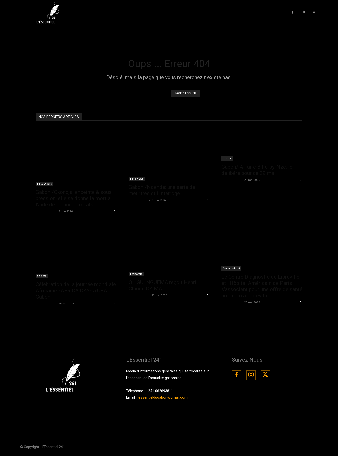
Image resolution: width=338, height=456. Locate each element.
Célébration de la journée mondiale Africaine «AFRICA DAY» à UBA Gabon (76, 290)
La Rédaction (45, 211)
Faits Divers (44, 183)
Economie (136, 274)
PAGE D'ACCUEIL (185, 93)
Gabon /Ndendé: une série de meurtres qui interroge (162, 190)
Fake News (137, 178)
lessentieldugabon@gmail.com (163, 397)
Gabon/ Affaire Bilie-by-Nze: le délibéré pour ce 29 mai (256, 170)
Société (41, 276)
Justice (227, 158)
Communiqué (231, 268)
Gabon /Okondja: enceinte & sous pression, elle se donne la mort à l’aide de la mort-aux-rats (74, 198)
